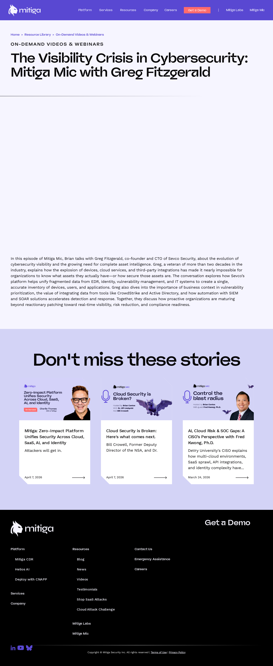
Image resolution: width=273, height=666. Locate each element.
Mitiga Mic (257, 10)
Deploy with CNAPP (31, 579)
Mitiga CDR (24, 559)
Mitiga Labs (234, 10)
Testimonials (87, 589)
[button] (88, 10)
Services (18, 593)
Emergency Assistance (152, 559)
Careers (170, 10)
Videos (82, 579)
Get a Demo (197, 10)
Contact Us (143, 549)
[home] (25, 10)
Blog (80, 559)
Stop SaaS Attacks (91, 599)
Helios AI (22, 569)
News (81, 569)
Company (151, 10)
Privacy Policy (177, 652)
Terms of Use (159, 652)
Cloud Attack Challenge (96, 609)
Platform (18, 549)
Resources (81, 549)
